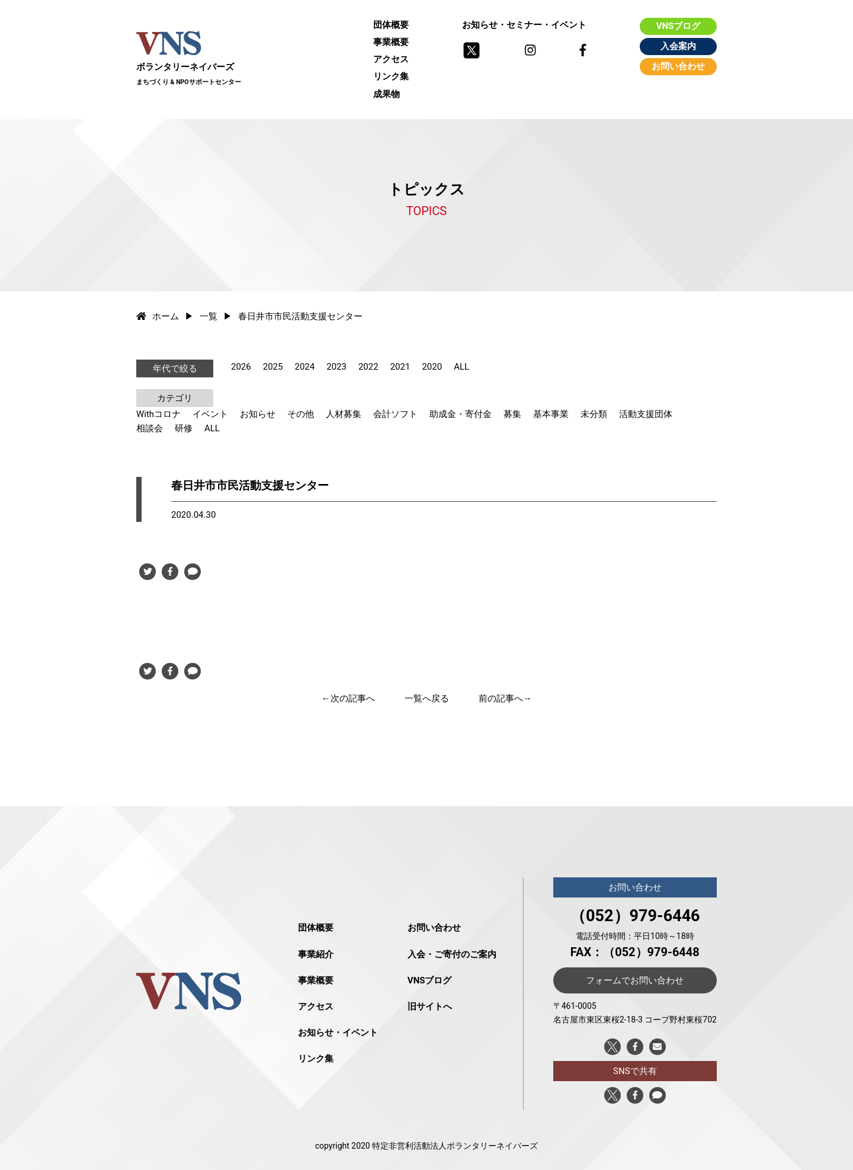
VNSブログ (678, 26)
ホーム (157, 316)
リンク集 (391, 76)
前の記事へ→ (505, 698)
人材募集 (343, 414)
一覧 (208, 316)
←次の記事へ (348, 698)
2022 (368, 366)
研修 (184, 428)
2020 (432, 366)
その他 (300, 414)
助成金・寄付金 (460, 414)
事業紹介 (315, 954)
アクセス (391, 59)
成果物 (386, 94)
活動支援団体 (645, 414)
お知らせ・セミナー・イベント (524, 25)
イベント (210, 414)
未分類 (594, 414)
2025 (273, 366)
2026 (241, 366)
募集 (512, 414)
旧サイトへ (430, 1006)
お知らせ (257, 414)
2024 (304, 366)
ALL (461, 366)
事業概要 (391, 42)
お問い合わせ (678, 66)
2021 (400, 366)
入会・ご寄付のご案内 (452, 954)
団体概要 (391, 25)
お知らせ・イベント (338, 1032)
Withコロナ (158, 414)
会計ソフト (395, 414)
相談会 (149, 428)
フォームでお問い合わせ (635, 980)
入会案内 (678, 46)
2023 (336, 366)
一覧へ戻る (427, 698)
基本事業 (551, 414)
